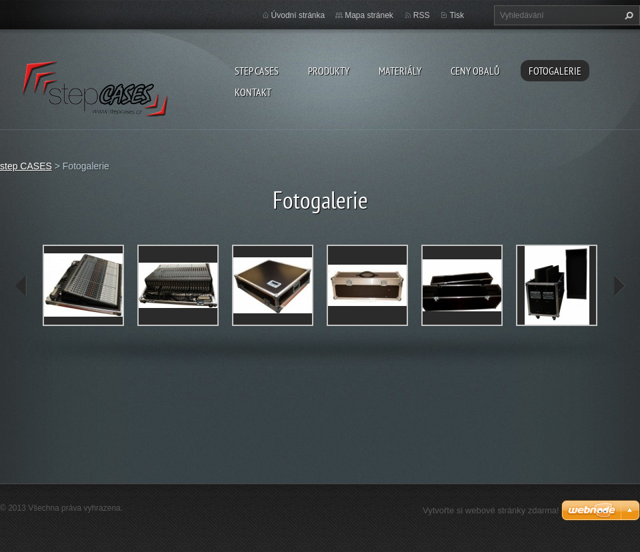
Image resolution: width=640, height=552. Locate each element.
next (618, 286)
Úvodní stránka (298, 15)
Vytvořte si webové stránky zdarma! (491, 510)
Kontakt (253, 92)
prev (21, 286)
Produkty (328, 70)
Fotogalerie (555, 70)
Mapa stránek (369, 15)
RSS (421, 15)
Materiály (400, 70)
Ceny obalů (475, 70)
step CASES (257, 70)
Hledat (627, 15)
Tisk (456, 15)
